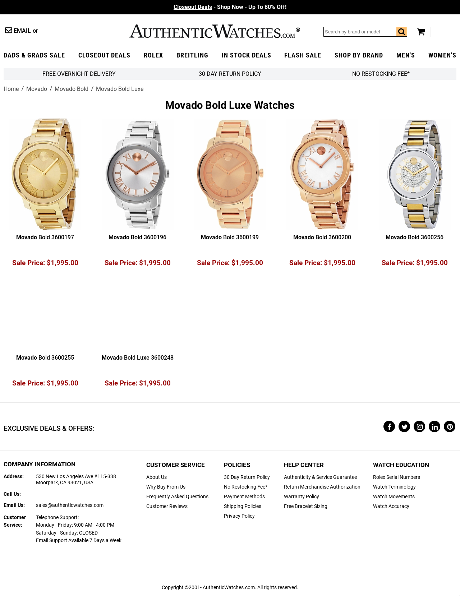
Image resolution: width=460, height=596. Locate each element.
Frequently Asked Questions (177, 497)
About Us (156, 477)
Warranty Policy (301, 497)
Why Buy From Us (165, 487)
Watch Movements (394, 497)
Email (22, 30)
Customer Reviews (167, 506)
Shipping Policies (242, 506)
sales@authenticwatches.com (70, 505)
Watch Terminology (394, 487)
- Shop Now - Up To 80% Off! (230, 7)
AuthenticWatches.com (214, 31)
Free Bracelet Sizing (305, 506)
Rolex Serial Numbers (396, 477)
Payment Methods (244, 497)
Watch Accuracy (391, 506)
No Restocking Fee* (381, 73)
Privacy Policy (239, 516)
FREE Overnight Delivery (79, 73)
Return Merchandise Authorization (322, 487)
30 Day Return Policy (247, 477)
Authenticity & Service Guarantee (320, 477)
